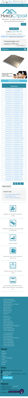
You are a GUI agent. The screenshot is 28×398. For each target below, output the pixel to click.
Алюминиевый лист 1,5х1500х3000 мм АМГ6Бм (14, 138)
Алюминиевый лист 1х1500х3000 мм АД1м (14, 125)
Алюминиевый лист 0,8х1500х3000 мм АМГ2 (14, 97)
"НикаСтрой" (15, 386)
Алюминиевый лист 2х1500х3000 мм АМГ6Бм (14, 174)
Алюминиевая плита (11, 196)
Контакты (4, 362)
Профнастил (6, 316)
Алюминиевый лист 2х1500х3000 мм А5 (14, 176)
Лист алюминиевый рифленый (13, 194)
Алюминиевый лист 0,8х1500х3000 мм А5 (14, 101)
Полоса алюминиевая (8, 341)
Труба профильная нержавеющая (11, 325)
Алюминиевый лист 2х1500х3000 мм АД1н (14, 180)
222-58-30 (14, 31)
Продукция (4, 353)
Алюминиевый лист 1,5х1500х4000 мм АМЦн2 (14, 165)
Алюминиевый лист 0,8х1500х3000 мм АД (14, 103)
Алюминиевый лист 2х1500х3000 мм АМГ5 (14, 172)
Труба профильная (7, 305)
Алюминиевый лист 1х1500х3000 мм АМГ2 (14, 118)
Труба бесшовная (7, 302)
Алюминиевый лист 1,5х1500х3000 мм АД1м (14, 142)
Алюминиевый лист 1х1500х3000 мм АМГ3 (14, 120)
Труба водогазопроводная (9, 301)
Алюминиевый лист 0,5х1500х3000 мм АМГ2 (14, 88)
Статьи (3, 359)
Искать (23, 24)
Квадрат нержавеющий (8, 328)
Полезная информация (7, 358)
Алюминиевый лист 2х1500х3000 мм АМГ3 (14, 170)
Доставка (4, 356)
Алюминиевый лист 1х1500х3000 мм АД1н (14, 127)
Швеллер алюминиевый (8, 344)
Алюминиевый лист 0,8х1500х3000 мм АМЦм (14, 111)
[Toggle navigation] (25, 5)
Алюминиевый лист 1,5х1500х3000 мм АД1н (14, 144)
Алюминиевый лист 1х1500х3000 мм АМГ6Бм (14, 122)
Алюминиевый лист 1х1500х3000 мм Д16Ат (14, 133)
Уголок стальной (7, 312)
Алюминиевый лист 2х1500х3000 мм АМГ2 (14, 168)
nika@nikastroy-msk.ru (15, 2)
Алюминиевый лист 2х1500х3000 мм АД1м (14, 178)
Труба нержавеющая (8, 324)
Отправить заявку (14, 28)
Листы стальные (7, 307)
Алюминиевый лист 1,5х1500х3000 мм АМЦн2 (14, 148)
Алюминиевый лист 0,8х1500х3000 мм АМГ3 (14, 99)
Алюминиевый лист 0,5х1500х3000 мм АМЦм (14, 94)
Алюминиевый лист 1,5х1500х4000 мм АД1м (14, 159)
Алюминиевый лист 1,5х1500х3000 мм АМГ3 (14, 137)
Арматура (5, 313)
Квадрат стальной (7, 321)
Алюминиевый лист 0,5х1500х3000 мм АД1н (14, 92)
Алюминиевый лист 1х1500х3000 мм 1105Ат (14, 116)
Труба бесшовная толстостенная (11, 304)
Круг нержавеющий (8, 327)
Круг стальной (6, 319)
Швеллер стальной (7, 310)
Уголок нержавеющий (8, 333)
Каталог (3, 364)
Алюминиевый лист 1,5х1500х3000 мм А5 (14, 140)
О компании (4, 361)
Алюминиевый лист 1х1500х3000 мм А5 (14, 124)
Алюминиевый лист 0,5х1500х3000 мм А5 (14, 90)
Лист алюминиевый (7, 334)
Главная (3, 351)
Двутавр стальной (7, 308)
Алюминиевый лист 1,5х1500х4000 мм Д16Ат (14, 167)
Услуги (3, 354)
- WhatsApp (4, 375)
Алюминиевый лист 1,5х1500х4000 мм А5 (14, 157)
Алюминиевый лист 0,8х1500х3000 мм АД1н (14, 109)
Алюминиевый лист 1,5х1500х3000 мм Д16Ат (14, 150)
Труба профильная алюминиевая (11, 337)
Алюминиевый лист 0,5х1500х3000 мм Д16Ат (14, 96)
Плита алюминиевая (8, 339)
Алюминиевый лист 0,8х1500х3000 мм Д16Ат (14, 114)
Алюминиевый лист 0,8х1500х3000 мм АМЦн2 (14, 112)
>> (22, 183)
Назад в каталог (6, 186)
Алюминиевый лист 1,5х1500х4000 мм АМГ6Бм (14, 155)
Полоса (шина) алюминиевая (13, 197)
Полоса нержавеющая (8, 330)
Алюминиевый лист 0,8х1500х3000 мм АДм (14, 105)
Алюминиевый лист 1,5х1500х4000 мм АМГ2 (14, 152)
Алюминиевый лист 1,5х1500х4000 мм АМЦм (14, 163)
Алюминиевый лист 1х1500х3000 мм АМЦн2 (14, 131)
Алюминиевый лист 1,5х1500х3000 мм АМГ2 (14, 135)
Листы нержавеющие (8, 322)
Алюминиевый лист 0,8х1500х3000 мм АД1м (14, 107)
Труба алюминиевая (8, 336)
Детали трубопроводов (8, 345)
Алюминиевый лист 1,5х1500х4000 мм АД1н (14, 161)
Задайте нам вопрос (14, 81)
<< (6, 183)
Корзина (23, 2)
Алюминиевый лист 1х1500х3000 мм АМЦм (14, 129)
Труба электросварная (8, 299)
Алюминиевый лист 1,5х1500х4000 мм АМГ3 (14, 153)
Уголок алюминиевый (8, 342)
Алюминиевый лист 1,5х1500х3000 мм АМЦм (14, 146)
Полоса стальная (7, 317)
